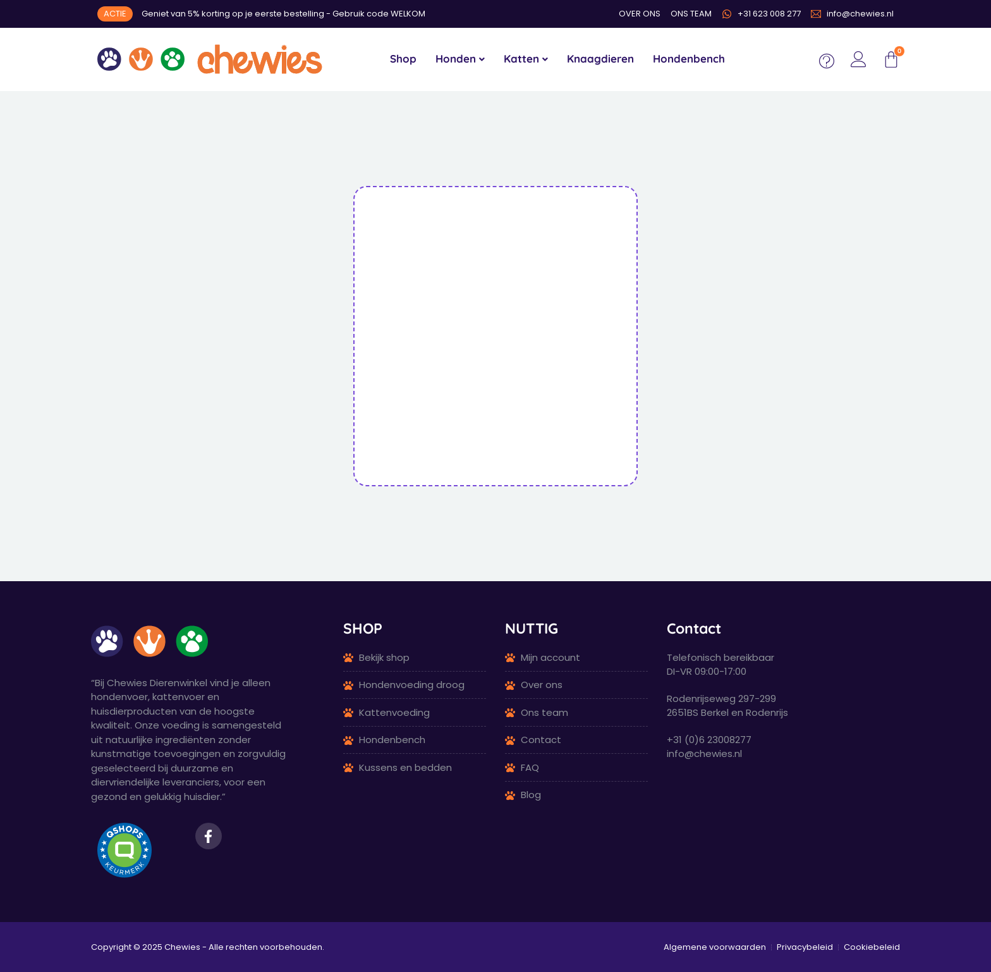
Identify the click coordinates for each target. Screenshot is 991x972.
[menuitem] (460, 59)
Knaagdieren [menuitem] (600, 58)
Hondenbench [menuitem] (689, 58)
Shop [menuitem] (403, 58)
